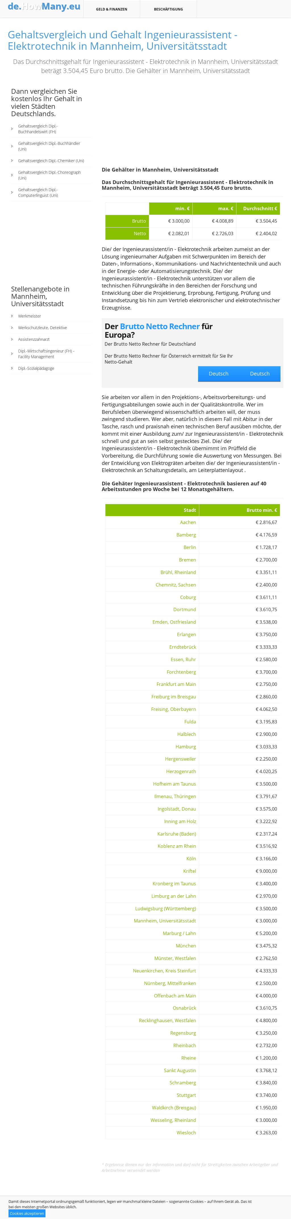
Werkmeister (29, 316)
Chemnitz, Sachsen (176, 585)
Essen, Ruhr (183, 659)
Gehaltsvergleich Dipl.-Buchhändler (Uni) (49, 146)
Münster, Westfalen (175, 958)
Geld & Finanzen (112, 9)
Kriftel (189, 871)
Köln (191, 858)
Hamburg (186, 747)
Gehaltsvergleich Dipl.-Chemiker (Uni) (51, 160)
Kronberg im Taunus (174, 883)
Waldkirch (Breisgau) (174, 1108)
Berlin (190, 547)
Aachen (188, 522)
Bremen (187, 560)
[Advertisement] (51, 242)
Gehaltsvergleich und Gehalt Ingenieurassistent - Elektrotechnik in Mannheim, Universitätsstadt (123, 40)
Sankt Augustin (180, 1070)
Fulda (190, 722)
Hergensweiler (180, 759)
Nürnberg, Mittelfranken (170, 983)
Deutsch (260, 373)
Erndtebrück (182, 647)
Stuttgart (186, 1095)
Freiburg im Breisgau (173, 697)
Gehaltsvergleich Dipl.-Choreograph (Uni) (49, 175)
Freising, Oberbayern (173, 709)
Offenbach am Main (175, 996)
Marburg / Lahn (179, 933)
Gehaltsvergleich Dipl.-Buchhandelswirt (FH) (38, 128)
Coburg (188, 597)
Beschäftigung (168, 9)
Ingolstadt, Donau (177, 809)
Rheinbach (184, 1045)
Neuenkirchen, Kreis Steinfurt (164, 971)
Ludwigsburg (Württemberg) (165, 908)
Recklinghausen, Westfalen (167, 1020)
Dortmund (184, 609)
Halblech (186, 734)
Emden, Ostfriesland (174, 622)
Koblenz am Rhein (177, 846)
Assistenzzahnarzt (34, 339)
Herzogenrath (181, 771)
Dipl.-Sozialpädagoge (36, 368)
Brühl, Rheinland (178, 572)
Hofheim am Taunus (174, 784)
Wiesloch (186, 1133)
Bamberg (186, 535)
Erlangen (186, 634)
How (44, 6)
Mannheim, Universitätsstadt (165, 921)
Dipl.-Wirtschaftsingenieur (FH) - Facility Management (46, 353)
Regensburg (183, 1033)
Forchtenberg (181, 672)
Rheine (188, 1058)
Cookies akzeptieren (27, 1213)
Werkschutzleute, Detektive (42, 327)
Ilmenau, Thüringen (175, 796)
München (186, 946)
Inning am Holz (180, 821)
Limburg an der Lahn (173, 896)
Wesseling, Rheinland (173, 1120)
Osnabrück (184, 1008)
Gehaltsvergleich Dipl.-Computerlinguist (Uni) (38, 192)
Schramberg (183, 1083)
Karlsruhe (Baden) (176, 834)
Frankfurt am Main (176, 684)
